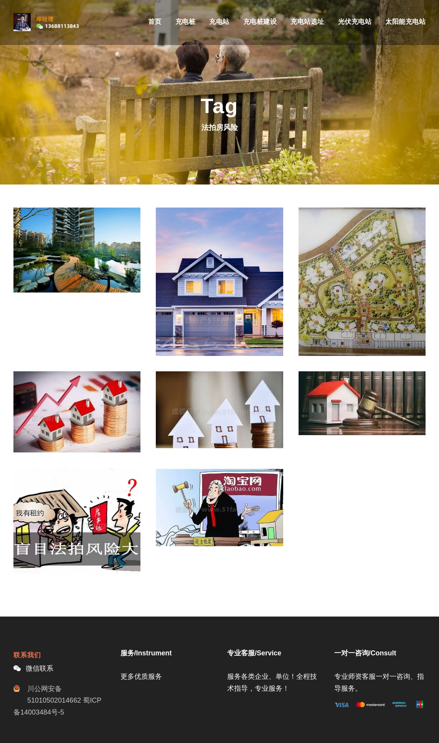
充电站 (219, 21)
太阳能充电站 (405, 21)
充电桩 (185, 21)
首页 (155, 21)
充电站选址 (307, 21)
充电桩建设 (260, 21)
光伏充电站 (355, 21)
